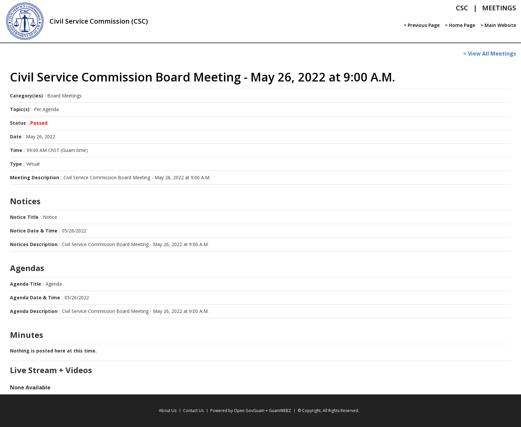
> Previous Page (422, 25)
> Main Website (498, 25)
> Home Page (460, 25)
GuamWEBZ (280, 410)
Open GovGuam (249, 410)
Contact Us (193, 410)
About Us (167, 410)
